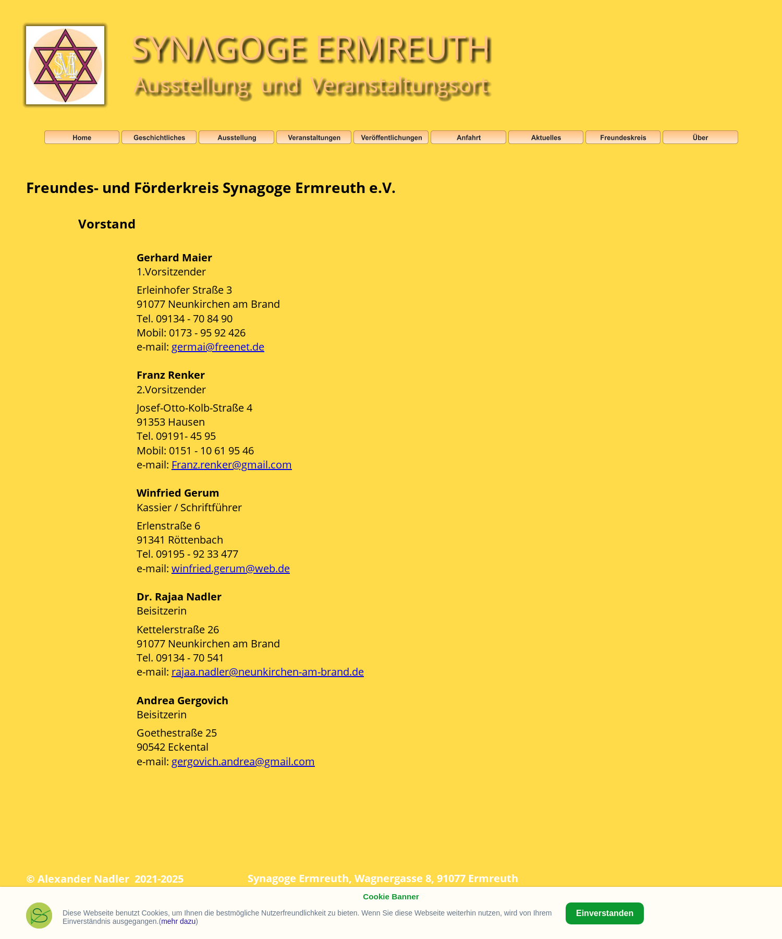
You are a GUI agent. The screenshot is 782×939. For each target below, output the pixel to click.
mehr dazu (178, 921)
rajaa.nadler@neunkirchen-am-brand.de (268, 672)
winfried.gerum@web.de (231, 568)
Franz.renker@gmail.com (232, 465)
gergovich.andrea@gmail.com (243, 761)
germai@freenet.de (218, 347)
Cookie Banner (391, 896)
